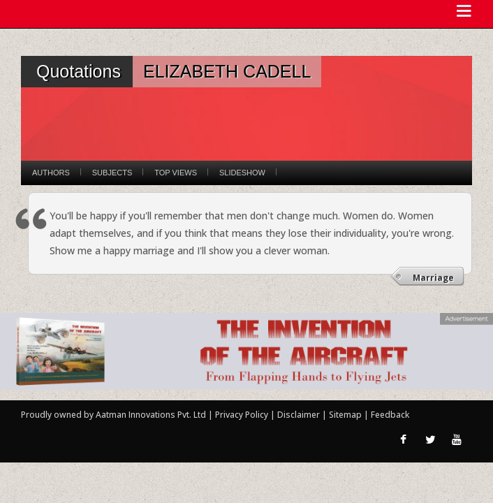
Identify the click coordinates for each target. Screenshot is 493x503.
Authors (51, 172)
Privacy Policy (242, 415)
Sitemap (346, 415)
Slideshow (242, 172)
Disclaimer (298, 415)
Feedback (390, 415)
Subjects (112, 172)
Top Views (175, 172)
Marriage (433, 278)
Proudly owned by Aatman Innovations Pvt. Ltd (113, 415)
